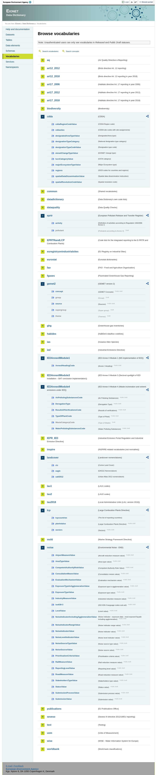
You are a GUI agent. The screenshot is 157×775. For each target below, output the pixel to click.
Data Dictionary (29, 24)
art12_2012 (53, 68)
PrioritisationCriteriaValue (67, 656)
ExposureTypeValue (64, 592)
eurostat (52, 259)
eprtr (49, 215)
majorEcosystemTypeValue (68, 165)
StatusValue (61, 687)
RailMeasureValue (63, 662)
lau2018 (51, 502)
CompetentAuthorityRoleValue (69, 567)
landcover (53, 457)
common (52, 191)
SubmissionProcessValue (67, 693)
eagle (57, 471)
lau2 (49, 494)
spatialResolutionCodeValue (68, 182)
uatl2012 (59, 477)
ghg (49, 325)
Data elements (13, 45)
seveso (51, 716)
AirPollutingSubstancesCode (68, 397)
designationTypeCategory (67, 141)
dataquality (53, 207)
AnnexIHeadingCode (65, 365)
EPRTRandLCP (56, 240)
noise (50, 547)
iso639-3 (59, 604)
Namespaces (12, 67)
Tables (9, 40)
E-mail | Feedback (15, 766)
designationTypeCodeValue (68, 147)
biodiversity (54, 108)
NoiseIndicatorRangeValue (67, 625)
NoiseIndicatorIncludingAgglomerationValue (76, 617)
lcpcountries (61, 518)
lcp (48, 510)
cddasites (59, 130)
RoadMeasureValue (64, 674)
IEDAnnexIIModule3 (58, 375)
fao (49, 267)
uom (49, 733)
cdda (50, 116)
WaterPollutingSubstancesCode (70, 428)
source (58, 303)
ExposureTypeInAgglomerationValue (72, 586)
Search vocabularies (50, 51)
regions (58, 170)
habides (51, 334)
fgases (51, 275)
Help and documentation (18, 29)
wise (49, 741)
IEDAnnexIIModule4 (58, 386)
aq (48, 60)
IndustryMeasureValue (65, 598)
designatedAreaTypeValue (67, 136)
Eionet (17, 24)
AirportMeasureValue (65, 555)
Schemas (10, 51)
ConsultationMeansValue (66, 574)
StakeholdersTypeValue (66, 680)
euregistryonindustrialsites (62, 251)
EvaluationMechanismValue (68, 580)
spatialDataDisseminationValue (69, 176)
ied (48, 350)
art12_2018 (53, 76)
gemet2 (51, 283)
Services (10, 61)
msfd (50, 539)
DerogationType (62, 404)
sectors (58, 530)
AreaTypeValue (62, 561)
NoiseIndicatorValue (64, 631)
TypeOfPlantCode (63, 416)
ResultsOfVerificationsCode (68, 410)
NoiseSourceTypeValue (66, 643)
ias (48, 342)
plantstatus (60, 523)
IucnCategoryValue (64, 159)
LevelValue (60, 611)
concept (59, 291)
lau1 (49, 486)
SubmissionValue (63, 699)
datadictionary (55, 199)
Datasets (10, 34)
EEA (18, 2)
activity (58, 223)
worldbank (53, 749)
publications (54, 708)
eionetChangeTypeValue (66, 153)
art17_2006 (53, 84)
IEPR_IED (52, 438)
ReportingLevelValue (65, 668)
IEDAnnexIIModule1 (58, 358)
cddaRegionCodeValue (66, 124)
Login (127, 2)
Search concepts (72, 51)
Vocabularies (12, 56)
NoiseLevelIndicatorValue (67, 637)
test (49, 725)
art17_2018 (53, 100)
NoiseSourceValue (64, 649)
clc (56, 465)
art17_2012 (53, 92)
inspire (51, 449)
